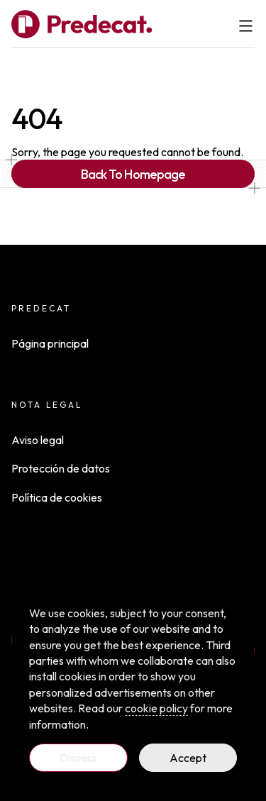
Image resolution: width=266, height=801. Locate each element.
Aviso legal (37, 440)
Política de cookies (56, 497)
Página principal (50, 343)
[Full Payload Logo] (81, 24)
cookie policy (156, 708)
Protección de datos (60, 468)
